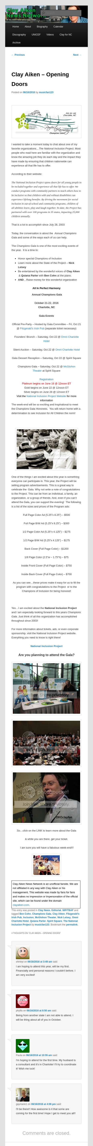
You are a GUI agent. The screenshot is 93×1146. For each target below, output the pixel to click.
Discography (19, 34)
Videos (50, 34)
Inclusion (28, 917)
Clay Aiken (59, 913)
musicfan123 (46, 92)
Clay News (44, 910)
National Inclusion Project (46, 646)
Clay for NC (66, 34)
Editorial (56, 910)
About (28, 26)
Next (77, 54)
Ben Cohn (25, 913)
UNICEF (36, 34)
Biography (42, 26)
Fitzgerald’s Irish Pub (32, 328)
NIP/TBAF (67, 910)
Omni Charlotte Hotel (67, 349)
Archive (16, 42)
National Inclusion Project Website (46, 396)
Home (15, 26)
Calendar (58, 26)
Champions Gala (41, 913)
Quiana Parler (38, 921)
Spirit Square (54, 921)
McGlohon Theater (45, 917)
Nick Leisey (64, 917)
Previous (18, 54)
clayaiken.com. (21, 904)
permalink (72, 924)
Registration (46, 379)
